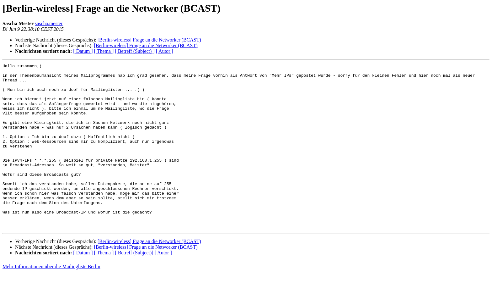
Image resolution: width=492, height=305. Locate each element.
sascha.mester (48, 23)
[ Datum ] (83, 51)
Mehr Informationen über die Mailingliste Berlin (51, 299)
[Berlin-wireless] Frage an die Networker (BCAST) (149, 39)
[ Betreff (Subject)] (134, 285)
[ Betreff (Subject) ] (134, 51)
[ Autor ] (164, 51)
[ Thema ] (104, 51)
